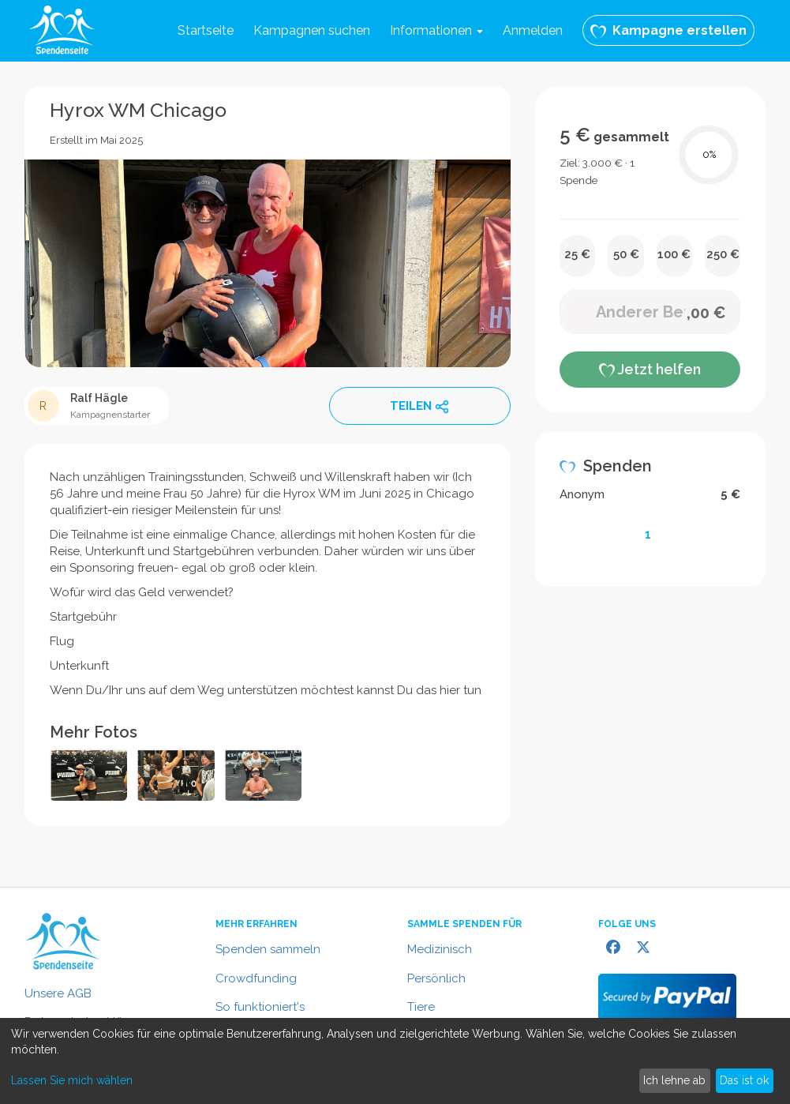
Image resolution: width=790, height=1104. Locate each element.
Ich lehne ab (674, 1080)
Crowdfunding (256, 978)
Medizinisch (439, 949)
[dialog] (395, 1061)
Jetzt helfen (650, 369)
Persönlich (436, 978)
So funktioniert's (260, 1007)
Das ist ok (744, 1080)
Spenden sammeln (267, 949)
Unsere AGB (58, 993)
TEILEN (420, 407)
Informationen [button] (436, 30)
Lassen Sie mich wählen (72, 1080)
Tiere (421, 1007)
